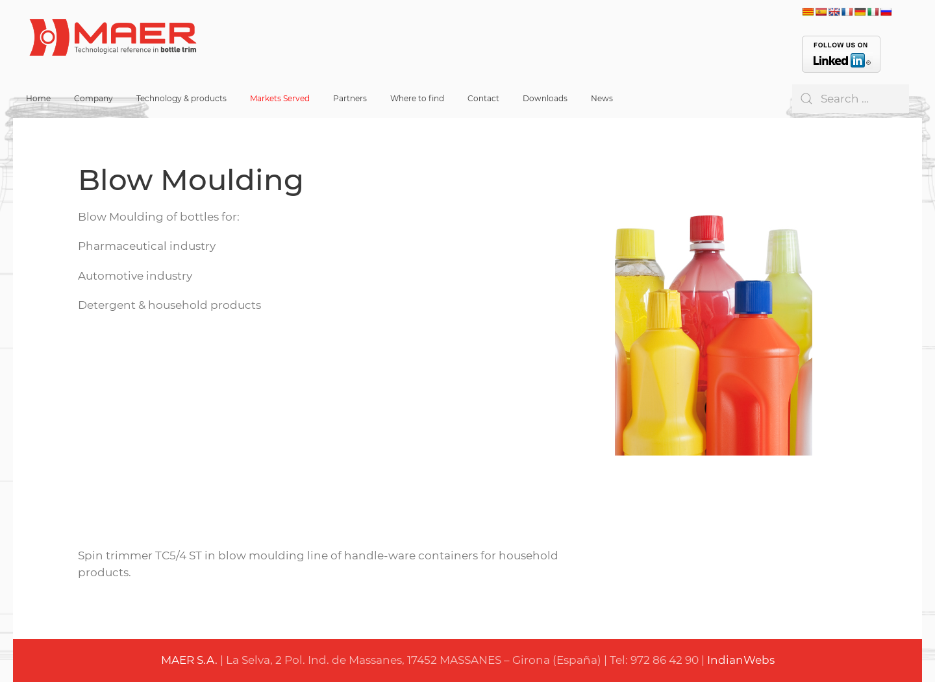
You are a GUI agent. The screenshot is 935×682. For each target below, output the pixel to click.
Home (38, 98)
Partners (350, 98)
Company (93, 98)
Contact (483, 98)
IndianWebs (741, 659)
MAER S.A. (189, 659)
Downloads (545, 98)
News (602, 98)
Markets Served (280, 98)
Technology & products (181, 98)
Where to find (417, 98)
